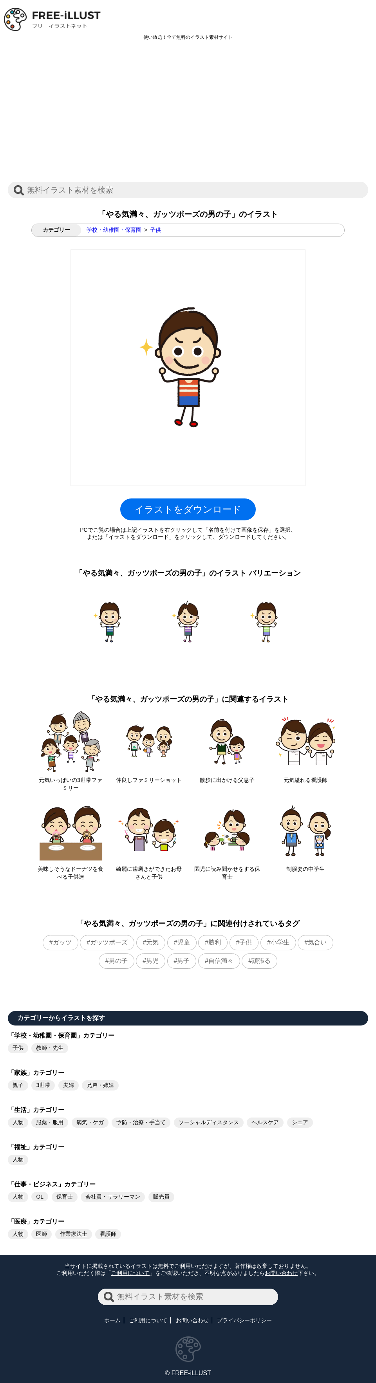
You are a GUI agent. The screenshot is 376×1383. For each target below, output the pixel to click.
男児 (152, 960)
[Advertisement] (188, 115)
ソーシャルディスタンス (209, 1122)
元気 (152, 942)
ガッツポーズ (109, 942)
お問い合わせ (281, 1273)
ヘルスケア (265, 1122)
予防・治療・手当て (141, 1122)
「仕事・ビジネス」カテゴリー (52, 1184)
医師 (41, 1234)
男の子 (118, 960)
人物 (18, 1122)
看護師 (108, 1234)
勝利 (214, 942)
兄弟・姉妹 (100, 1085)
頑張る (261, 960)
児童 (183, 942)
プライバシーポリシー (244, 1320)
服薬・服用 (49, 1122)
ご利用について (130, 1273)
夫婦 (68, 1085)
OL (39, 1196)
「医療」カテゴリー (36, 1221)
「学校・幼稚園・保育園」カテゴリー (61, 1035)
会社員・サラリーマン (112, 1196)
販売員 (161, 1196)
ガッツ (62, 942)
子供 (155, 230)
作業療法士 (73, 1234)
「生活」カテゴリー (36, 1110)
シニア (300, 1122)
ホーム (112, 1320)
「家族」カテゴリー (36, 1072)
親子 (18, 1085)
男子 (183, 960)
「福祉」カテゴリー (36, 1147)
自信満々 (220, 960)
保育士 (64, 1196)
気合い (317, 942)
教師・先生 (49, 1048)
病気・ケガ (90, 1122)
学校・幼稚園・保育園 (114, 230)
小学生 (280, 942)
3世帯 (43, 1085)
